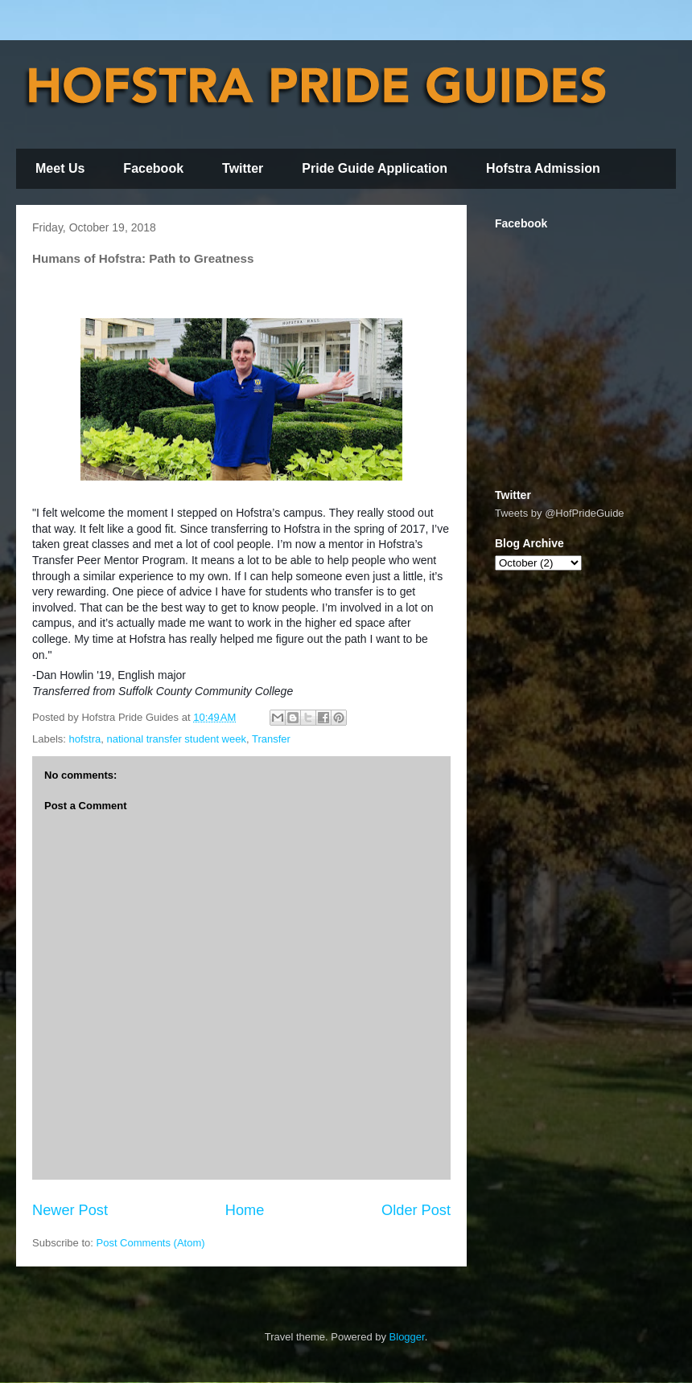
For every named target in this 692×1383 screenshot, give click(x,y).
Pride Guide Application (374, 168)
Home (245, 1210)
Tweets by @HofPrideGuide (559, 513)
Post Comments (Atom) (151, 1243)
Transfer (271, 739)
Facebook (153, 168)
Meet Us (59, 168)
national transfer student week (176, 739)
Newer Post (70, 1210)
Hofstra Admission (543, 168)
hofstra (85, 739)
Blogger (407, 1337)
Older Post (416, 1210)
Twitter (242, 168)
